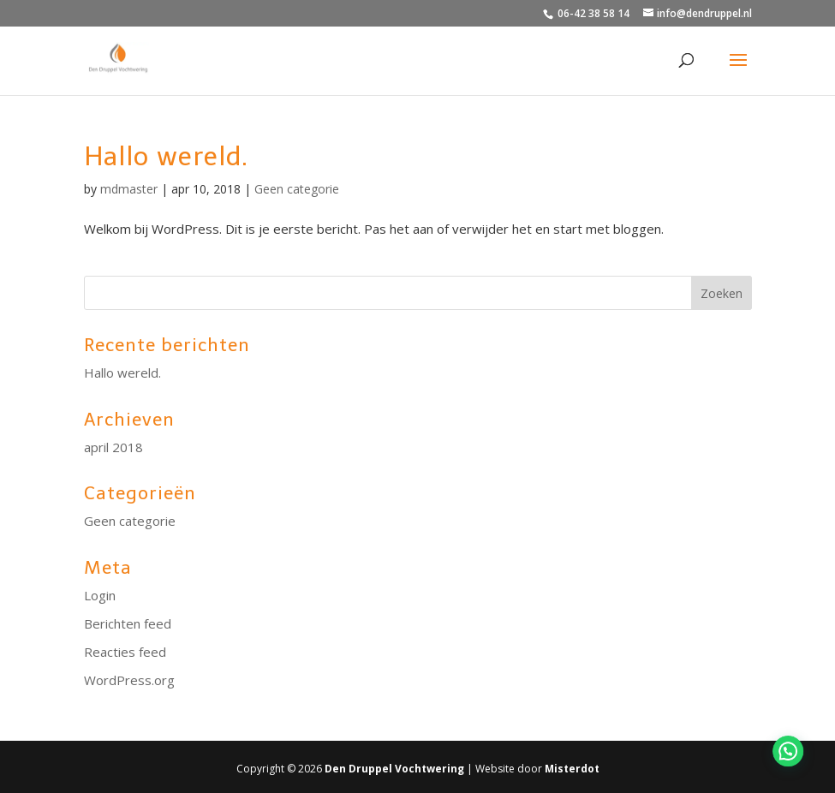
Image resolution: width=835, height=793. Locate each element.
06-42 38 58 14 (593, 13)
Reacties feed (125, 651)
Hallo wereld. (166, 156)
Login (100, 595)
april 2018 (113, 447)
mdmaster (129, 189)
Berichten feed (127, 623)
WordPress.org (129, 680)
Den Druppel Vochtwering (394, 768)
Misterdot (572, 768)
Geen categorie (296, 189)
